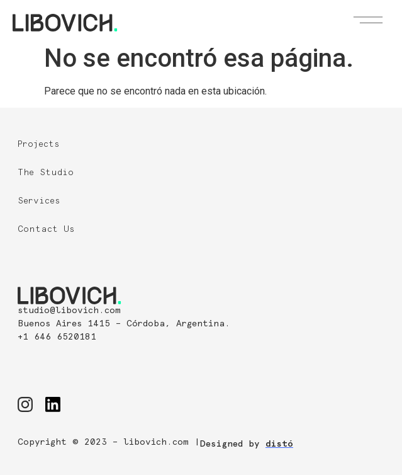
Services (39, 201)
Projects (39, 144)
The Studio (46, 172)
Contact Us (46, 229)
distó (279, 444)
